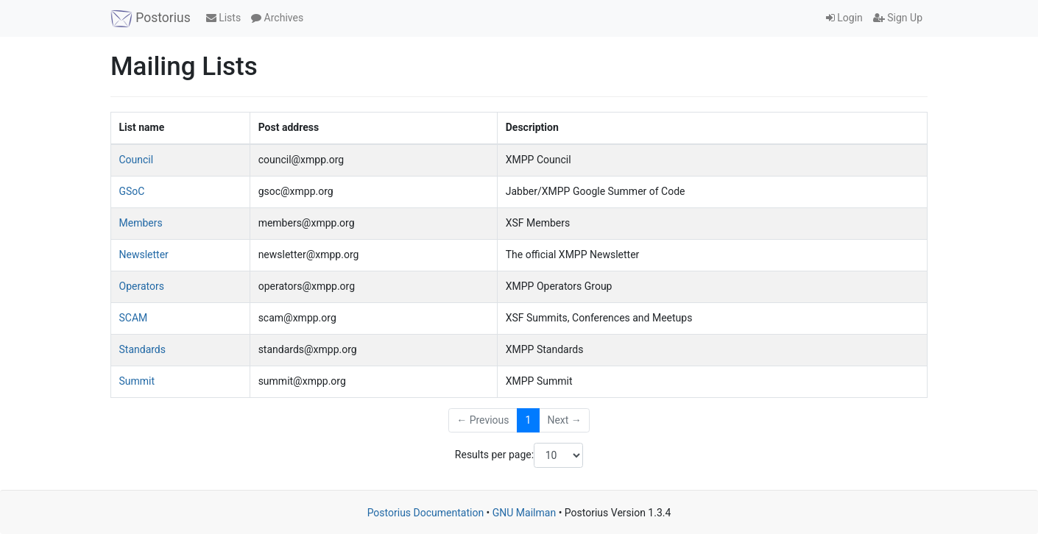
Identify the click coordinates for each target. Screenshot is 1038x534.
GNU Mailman (524, 513)
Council (136, 159)
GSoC (132, 191)
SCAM (133, 318)
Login (844, 18)
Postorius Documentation (425, 513)
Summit (137, 381)
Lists (223, 18)
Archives (277, 18)
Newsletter (144, 254)
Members (141, 223)
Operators (141, 286)
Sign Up (897, 18)
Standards (142, 349)
